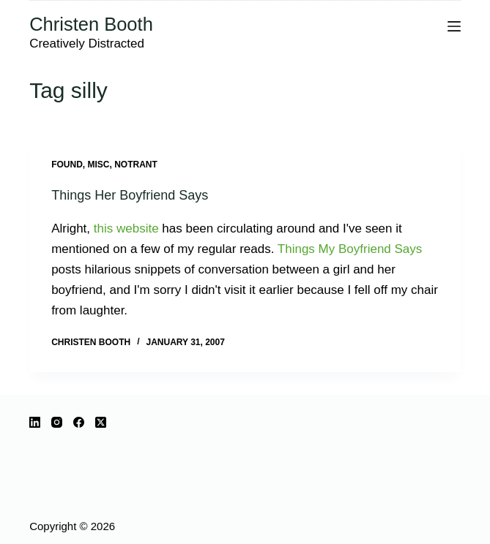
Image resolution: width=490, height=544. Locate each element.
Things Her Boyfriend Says (129, 195)
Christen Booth (91, 24)
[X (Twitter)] (100, 422)
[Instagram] (56, 422)
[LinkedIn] (34, 422)
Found (67, 164)
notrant (135, 164)
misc (98, 164)
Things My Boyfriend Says (350, 249)
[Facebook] (78, 422)
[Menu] (454, 26)
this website (126, 228)
